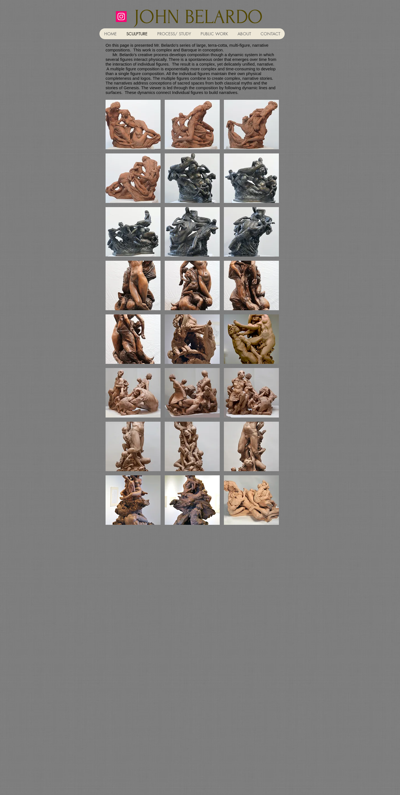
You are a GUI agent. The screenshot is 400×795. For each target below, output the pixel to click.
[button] (133, 124)
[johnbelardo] (121, 16)
